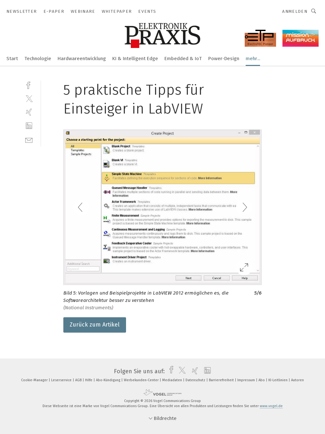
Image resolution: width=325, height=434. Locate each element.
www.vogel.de (271, 406)
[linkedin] (29, 126)
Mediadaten (172, 380)
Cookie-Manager (35, 380)
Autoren (297, 380)
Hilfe (89, 380)
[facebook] (29, 85)
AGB (79, 380)
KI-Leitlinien (278, 380)
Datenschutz (196, 380)
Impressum (246, 380)
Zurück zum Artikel (95, 324)
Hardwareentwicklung (82, 58)
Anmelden (294, 11)
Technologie (37, 58)
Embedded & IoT (183, 58)
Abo (262, 380)
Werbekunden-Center (142, 380)
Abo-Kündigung (108, 380)
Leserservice (62, 380)
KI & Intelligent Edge (135, 58)
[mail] (29, 140)
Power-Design (223, 58)
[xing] (29, 112)
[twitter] (29, 98)
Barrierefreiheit (222, 380)
